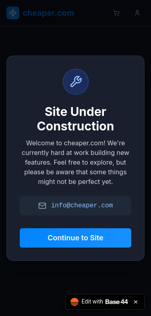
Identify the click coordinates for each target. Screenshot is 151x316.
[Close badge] (135, 302)
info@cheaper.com (82, 205)
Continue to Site (75, 237)
